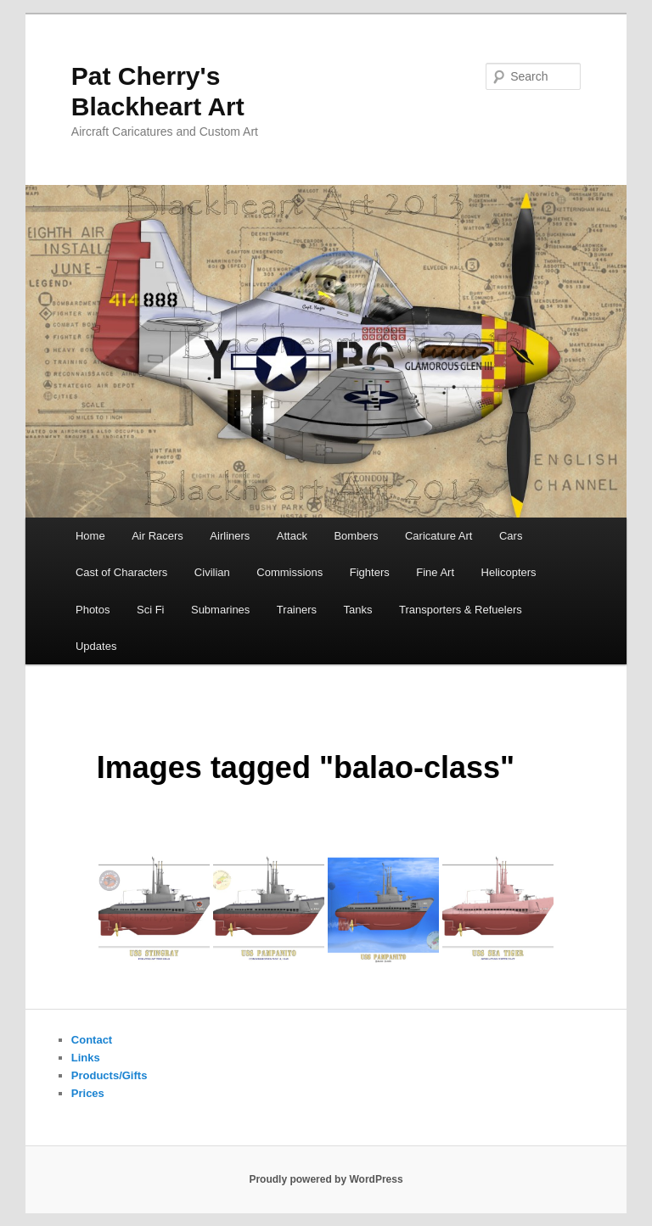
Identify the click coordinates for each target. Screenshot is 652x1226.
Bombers (356, 535)
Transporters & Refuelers (460, 609)
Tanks (358, 609)
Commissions (289, 572)
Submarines (220, 609)
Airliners (230, 535)
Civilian (212, 572)
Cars (510, 535)
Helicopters (509, 572)
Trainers (297, 609)
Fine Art (435, 572)
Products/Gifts (109, 1075)
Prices (87, 1093)
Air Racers (157, 535)
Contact (91, 1039)
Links (85, 1057)
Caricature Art (438, 535)
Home (90, 535)
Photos (93, 609)
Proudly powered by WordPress (325, 1179)
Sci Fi (151, 609)
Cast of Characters (121, 572)
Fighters (370, 572)
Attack (292, 535)
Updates (96, 646)
